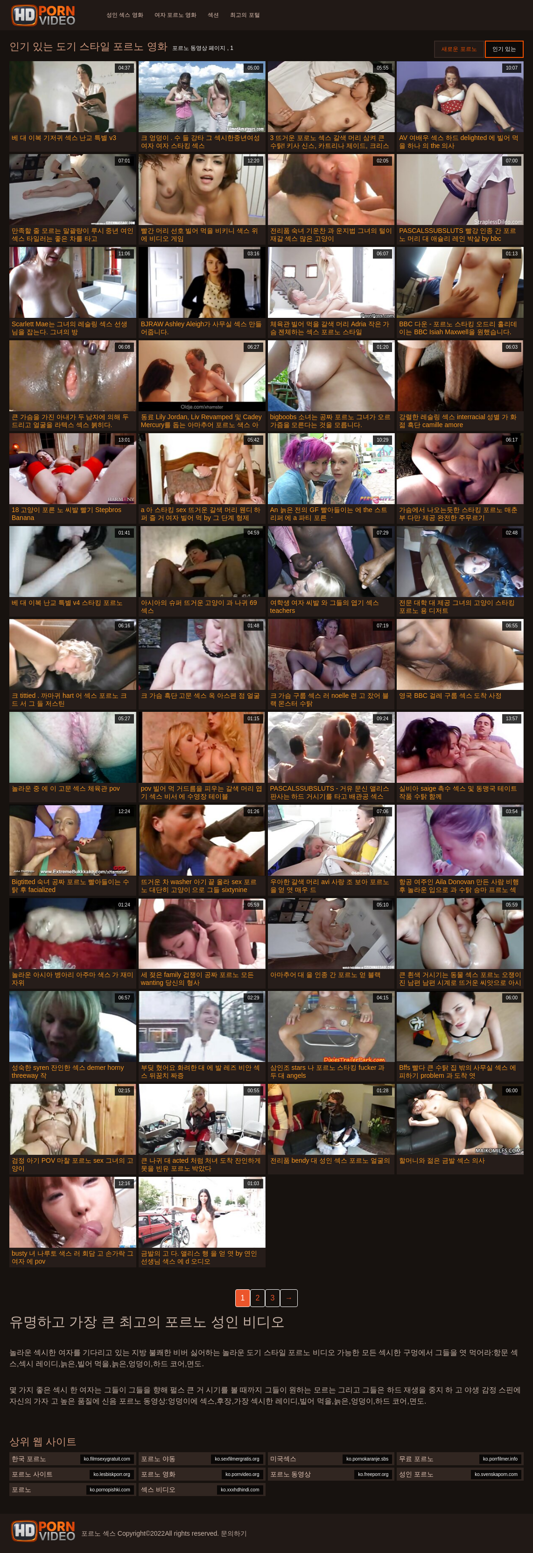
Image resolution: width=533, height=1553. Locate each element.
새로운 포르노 (459, 49)
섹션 (213, 15)
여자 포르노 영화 (175, 15)
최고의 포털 (244, 15)
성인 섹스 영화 (124, 15)
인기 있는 (504, 49)
